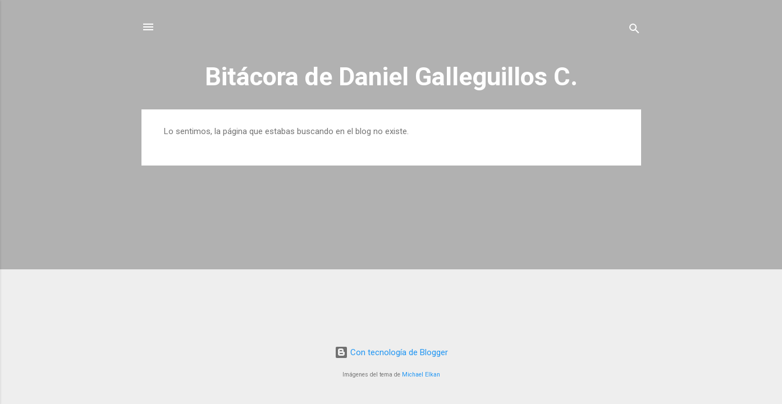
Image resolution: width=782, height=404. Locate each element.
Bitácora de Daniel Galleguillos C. (391, 76)
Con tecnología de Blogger (391, 352)
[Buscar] (634, 30)
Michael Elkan (421, 374)
